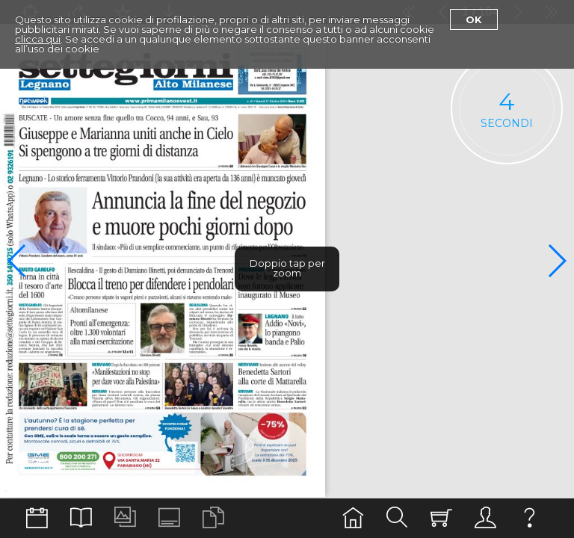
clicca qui (38, 39)
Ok (474, 19)
